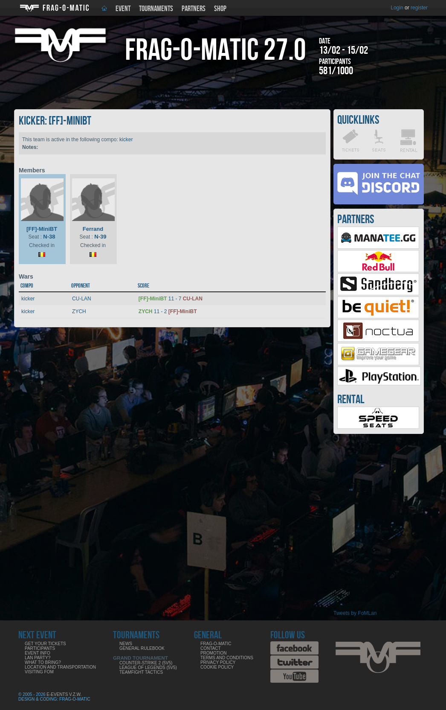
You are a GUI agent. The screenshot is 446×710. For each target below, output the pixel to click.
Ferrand (93, 229)
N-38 (49, 236)
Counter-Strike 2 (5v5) (145, 663)
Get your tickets (45, 643)
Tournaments (156, 8)
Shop (220, 8)
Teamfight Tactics (141, 672)
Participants (40, 648)
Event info (37, 653)
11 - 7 (171, 299)
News (125, 643)
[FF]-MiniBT (41, 229)
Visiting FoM (39, 671)
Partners (194, 8)
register (419, 8)
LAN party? (37, 657)
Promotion (213, 653)
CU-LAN (81, 299)
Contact (210, 648)
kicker (126, 140)
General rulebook (142, 648)
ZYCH (79, 311)
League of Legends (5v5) (148, 667)
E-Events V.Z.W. (63, 694)
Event (123, 8)
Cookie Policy (217, 667)
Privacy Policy (217, 662)
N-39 (100, 236)
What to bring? (43, 662)
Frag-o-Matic (216, 643)
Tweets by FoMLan (354, 613)
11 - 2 (168, 311)
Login (397, 8)
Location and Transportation (60, 667)
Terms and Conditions (226, 657)
